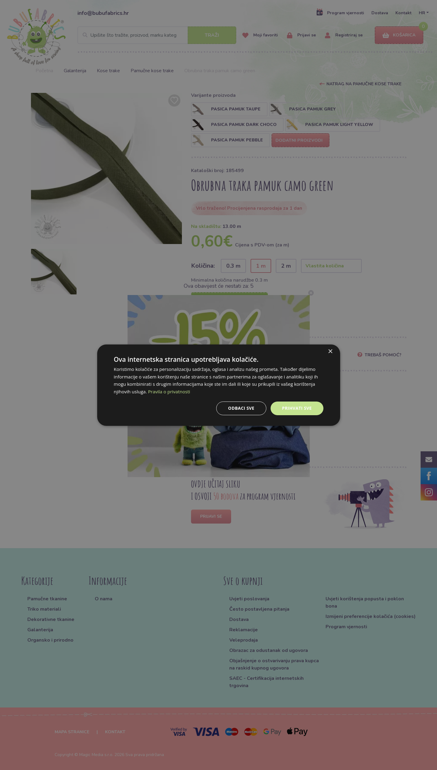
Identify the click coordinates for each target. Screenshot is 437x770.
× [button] (330, 351)
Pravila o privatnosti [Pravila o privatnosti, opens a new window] (169, 391)
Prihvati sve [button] (297, 408)
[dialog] (218, 385)
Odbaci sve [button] (241, 408)
